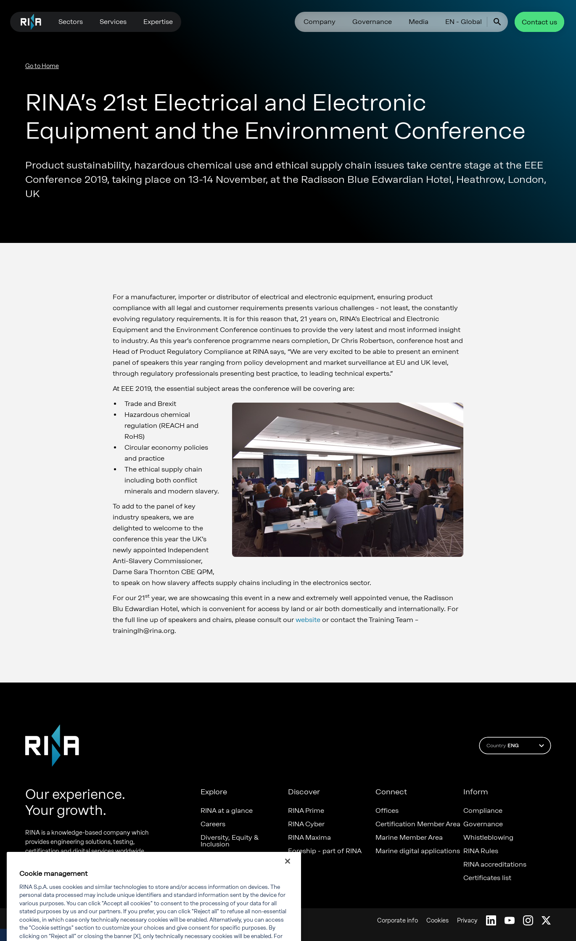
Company (320, 22)
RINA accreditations (494, 864)
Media (418, 22)
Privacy (467, 920)
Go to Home (42, 66)
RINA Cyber (306, 824)
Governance (372, 22)
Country (516, 746)
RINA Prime (306, 810)
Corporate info (397, 920)
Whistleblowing (488, 837)
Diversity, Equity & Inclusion (230, 841)
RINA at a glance (227, 810)
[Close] (287, 870)
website (308, 620)
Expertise (158, 22)
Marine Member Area (409, 837)
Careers (213, 824)
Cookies (437, 920)
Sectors (70, 22)
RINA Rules (480, 851)
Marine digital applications (417, 851)
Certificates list (487, 878)
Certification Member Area (417, 824)
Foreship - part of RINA (325, 851)
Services (113, 22)
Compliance (482, 810)
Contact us (539, 22)
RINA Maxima (309, 837)
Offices (387, 810)
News (209, 857)
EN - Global (463, 22)
